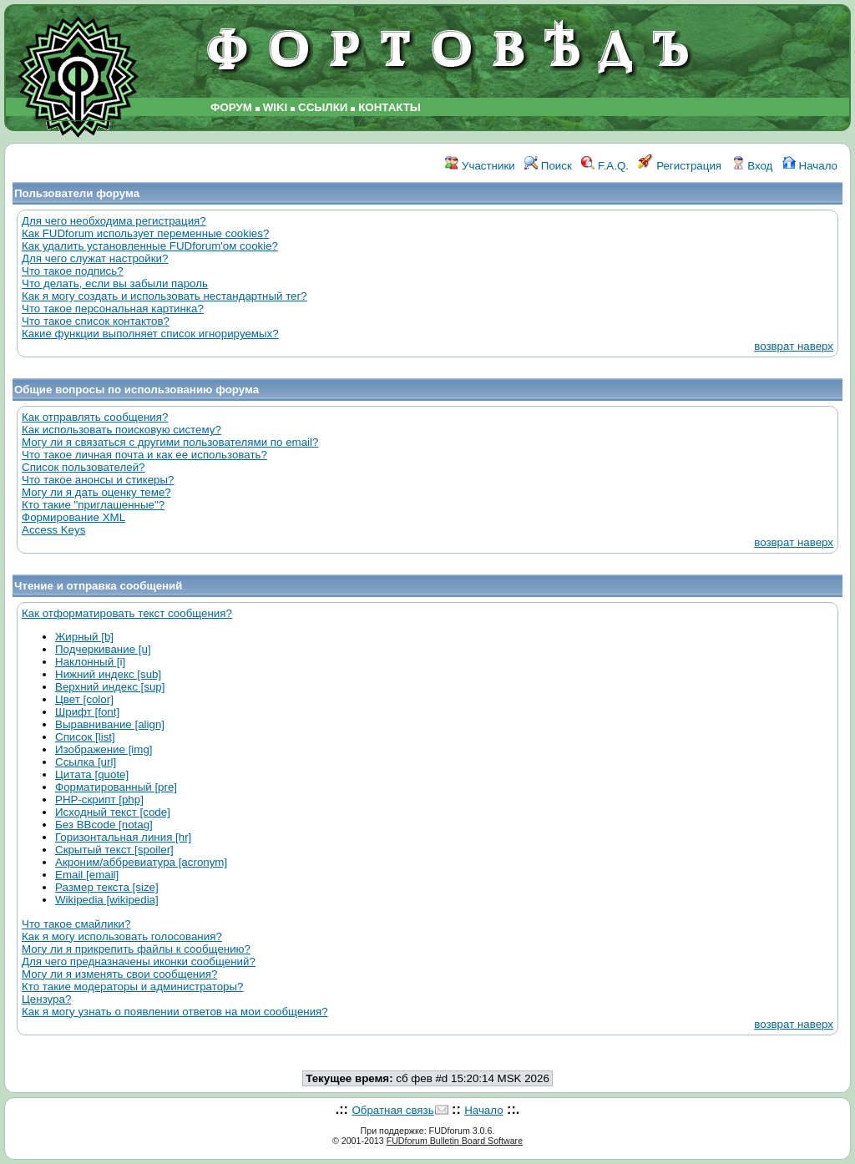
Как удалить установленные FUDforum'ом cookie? (150, 246)
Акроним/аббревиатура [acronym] (141, 862)
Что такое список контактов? (95, 321)
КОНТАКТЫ (389, 107)
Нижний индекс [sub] (108, 674)
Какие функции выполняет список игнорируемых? (150, 333)
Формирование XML (73, 517)
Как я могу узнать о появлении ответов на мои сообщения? (175, 1011)
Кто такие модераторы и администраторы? (132, 986)
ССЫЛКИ (322, 107)
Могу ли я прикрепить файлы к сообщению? (136, 949)
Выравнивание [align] (109, 724)
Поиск (548, 165)
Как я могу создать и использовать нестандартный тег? (164, 296)
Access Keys (53, 530)
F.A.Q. (605, 165)
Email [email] (87, 874)
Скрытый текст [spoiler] (114, 849)
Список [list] (85, 737)
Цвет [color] (84, 699)
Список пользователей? (83, 467)
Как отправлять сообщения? (95, 417)
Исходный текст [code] (112, 812)
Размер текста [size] (107, 887)
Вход (752, 165)
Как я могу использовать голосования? (122, 936)
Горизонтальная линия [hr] (123, 837)
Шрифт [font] (87, 712)
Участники (479, 165)
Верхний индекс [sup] (109, 687)
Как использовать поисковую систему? (121, 429)
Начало (809, 165)
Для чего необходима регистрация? (114, 221)
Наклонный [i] (90, 661)
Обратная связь (392, 1110)
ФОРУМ (231, 107)
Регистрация (679, 165)
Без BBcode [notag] (104, 824)
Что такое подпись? (73, 271)
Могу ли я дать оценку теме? (96, 492)
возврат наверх (793, 346)
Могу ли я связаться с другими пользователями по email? (170, 442)
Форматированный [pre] (116, 787)
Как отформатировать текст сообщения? (127, 613)
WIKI (275, 107)
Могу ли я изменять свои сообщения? (119, 974)
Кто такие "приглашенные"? (93, 504)
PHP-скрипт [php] (99, 799)
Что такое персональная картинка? (113, 308)
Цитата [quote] (92, 774)
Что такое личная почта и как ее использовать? (144, 454)
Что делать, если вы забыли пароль (115, 283)
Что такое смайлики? (76, 924)
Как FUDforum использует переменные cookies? (145, 233)
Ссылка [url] (85, 762)
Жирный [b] (84, 636)
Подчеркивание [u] (103, 649)
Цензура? (46, 999)
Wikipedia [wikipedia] (107, 899)
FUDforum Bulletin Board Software (455, 1141)
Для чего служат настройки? (95, 258)
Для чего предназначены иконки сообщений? (138, 961)
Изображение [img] (104, 749)
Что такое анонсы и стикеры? (98, 479)
